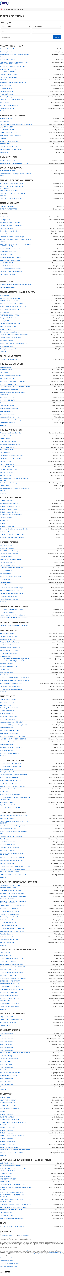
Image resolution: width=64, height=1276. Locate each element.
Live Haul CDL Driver (6, 254)
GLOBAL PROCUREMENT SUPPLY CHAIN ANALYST (15, 1204)
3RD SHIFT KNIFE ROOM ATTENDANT (11, 1166)
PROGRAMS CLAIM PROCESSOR (9, 74)
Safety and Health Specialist (8, 318)
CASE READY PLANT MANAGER (9, 847)
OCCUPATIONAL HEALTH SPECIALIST (11, 763)
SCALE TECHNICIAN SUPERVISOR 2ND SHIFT (14, 618)
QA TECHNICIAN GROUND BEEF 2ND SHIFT (13, 978)
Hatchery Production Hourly (8, 636)
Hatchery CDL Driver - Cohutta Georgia (12, 237)
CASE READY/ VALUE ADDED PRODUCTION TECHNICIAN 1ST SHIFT (13, 902)
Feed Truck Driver (5, 217)
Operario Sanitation (6, 518)
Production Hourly (5, 436)
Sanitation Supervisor (6, 1114)
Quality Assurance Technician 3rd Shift (12, 958)
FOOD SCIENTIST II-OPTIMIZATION (11, 1020)
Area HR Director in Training (9, 551)
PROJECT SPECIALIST (6, 1017)
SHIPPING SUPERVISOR (7, 1213)
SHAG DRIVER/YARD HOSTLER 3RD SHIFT (12, 931)
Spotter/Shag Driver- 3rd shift (9, 231)
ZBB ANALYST (4, 138)
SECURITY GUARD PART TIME (9, 209)
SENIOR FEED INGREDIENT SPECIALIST (12, 1226)
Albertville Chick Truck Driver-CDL (10, 257)
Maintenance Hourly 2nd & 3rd (9, 417)
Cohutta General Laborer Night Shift (11, 455)
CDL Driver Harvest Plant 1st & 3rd (10, 269)
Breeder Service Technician (8, 666)
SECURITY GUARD (5, 329)
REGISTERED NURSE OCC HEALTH (10, 808)
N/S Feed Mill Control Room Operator (11, 689)
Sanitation (3, 523)
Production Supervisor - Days (9, 940)
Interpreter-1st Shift (6, 545)
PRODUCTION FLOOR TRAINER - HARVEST (13, 906)
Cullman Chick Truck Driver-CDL (10, 260)
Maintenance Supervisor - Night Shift (11, 722)
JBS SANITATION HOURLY (8, 1100)
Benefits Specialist (5, 574)
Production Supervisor (7, 863)
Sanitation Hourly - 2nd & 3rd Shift (10, 506)
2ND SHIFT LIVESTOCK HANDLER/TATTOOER (14, 163)
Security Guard (4, 121)
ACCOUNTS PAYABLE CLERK (8, 77)
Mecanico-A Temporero (7, 639)
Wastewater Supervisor (7, 340)
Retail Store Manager (6, 1056)
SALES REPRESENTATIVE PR (8, 1075)
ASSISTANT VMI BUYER (7, 206)
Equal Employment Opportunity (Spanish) (9, 1266)
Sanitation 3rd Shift (6, 501)
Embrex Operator (5, 656)
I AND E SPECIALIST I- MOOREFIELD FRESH (13, 739)
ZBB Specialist (4, 102)
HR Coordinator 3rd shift (7, 562)
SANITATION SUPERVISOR (8, 1117)
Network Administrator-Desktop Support (12, 615)
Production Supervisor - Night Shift (11, 836)
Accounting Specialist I (7, 108)
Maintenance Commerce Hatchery (10, 420)
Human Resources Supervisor (9, 585)
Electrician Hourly (5, 705)
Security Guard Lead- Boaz (8, 772)
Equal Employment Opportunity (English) (9, 1263)
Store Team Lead (5, 1061)
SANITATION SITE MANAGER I (9, 1120)
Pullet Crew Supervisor (7, 934)
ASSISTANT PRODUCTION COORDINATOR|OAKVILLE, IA (9, 70)
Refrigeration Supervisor (7, 719)
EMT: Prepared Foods (6, 802)
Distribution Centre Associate (9, 1058)
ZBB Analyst (3, 80)
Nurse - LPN (4, 792)
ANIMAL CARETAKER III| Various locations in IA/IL (15, 680)
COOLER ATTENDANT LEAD (8, 147)
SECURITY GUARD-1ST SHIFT (9, 141)
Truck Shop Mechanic (6, 750)
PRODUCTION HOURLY (7, 439)
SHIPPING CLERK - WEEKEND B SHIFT (11, 149)
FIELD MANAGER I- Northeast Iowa (10, 683)
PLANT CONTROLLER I (7, 85)
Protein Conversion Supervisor (9, 937)
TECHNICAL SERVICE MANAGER (9, 872)
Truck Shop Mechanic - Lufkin (9, 708)
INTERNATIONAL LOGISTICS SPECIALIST (12, 1192)
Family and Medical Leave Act (6, 1260)
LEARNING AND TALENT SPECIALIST (11, 568)
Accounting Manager (6, 91)
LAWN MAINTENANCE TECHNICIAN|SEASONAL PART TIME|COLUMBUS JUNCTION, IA (15, 660)
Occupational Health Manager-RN (10, 766)
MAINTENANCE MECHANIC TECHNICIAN (12, 381)
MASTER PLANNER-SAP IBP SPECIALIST (12, 1218)
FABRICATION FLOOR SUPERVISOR (10, 914)
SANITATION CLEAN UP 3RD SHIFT (11, 515)
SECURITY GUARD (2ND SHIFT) (9, 133)
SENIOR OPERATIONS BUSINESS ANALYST (13, 183)
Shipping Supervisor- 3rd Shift (9, 917)
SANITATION (4, 520)
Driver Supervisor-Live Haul (8, 653)
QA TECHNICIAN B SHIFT (7, 953)
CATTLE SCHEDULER (6, 1215)
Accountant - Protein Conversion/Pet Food (13, 83)
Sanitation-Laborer (6, 118)
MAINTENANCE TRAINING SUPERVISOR (12, 736)
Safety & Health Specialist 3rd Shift (10, 780)
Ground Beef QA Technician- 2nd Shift (11, 989)
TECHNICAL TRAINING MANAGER (10, 576)
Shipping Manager (5, 1176)
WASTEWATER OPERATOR (8, 326)
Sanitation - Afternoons (7, 532)
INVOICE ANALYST (5, 1182)
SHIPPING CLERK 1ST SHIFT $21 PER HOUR (13, 1207)
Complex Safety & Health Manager (10, 338)
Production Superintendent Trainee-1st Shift (14, 815)
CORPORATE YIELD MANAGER (9, 191)
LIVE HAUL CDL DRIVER (7, 228)
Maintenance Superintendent (9, 733)
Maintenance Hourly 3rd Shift (9, 390)
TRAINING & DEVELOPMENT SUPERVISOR (13, 858)
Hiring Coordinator (6, 582)
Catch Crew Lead (5, 675)
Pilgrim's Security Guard (7, 805)
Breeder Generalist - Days (8, 252)
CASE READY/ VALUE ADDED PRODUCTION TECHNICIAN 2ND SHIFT (13, 897)
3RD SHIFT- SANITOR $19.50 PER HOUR (12, 537)
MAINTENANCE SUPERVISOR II (9, 730)
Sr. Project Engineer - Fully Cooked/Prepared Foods (15, 284)
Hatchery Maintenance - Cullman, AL (11, 747)
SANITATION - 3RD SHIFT (8, 1106)
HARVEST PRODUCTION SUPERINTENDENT (13, 875)
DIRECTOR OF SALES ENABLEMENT (11, 198)
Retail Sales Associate (6, 1033)
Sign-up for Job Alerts (22, 1235)
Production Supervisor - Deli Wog (10, 891)
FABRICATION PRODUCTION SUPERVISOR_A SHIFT (15, 866)
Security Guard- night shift (8, 349)
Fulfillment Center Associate (8, 359)
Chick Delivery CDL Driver (8, 274)
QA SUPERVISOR (5, 1001)
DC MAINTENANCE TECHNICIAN (10, 911)
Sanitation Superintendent (8, 1141)
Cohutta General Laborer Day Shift (10, 458)
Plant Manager (4, 839)
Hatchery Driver (5, 234)
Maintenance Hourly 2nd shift (9, 408)
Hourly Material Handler (7, 467)
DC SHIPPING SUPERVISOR (8, 923)
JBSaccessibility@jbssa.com (27, 1250)
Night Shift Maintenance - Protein (10, 376)
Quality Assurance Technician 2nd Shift (12, 964)
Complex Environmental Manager (10, 323)
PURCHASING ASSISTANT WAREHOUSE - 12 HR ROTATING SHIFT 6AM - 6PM (14, 63)
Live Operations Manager (8, 645)
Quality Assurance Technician (9, 995)
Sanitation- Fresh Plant (7, 526)
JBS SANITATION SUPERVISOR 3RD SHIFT (13, 1136)
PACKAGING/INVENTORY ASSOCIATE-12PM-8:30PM (16, 124)
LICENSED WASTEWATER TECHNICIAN (12, 928)
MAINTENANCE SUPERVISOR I (9, 753)
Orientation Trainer (6, 557)
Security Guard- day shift (7, 346)
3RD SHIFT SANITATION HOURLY (10, 298)
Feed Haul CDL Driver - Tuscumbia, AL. (12, 249)
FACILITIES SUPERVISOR (7, 171)
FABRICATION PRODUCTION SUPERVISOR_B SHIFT (15, 869)
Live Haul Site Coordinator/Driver (10, 686)
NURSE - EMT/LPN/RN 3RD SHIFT (10, 794)
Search (57, 37)
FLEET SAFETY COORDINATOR (9, 315)
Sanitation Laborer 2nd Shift (8, 512)
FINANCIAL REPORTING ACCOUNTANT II (12, 100)
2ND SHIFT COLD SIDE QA (8, 975)
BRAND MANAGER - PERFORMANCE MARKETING (15, 1053)
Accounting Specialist (6, 52)
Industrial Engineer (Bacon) (8, 829)
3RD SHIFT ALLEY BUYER (7, 160)
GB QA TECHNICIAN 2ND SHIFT (9, 984)
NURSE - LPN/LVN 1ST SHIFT (9, 777)
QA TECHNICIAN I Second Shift (9, 1006)
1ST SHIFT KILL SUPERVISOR (9, 908)
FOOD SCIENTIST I (5, 1025)
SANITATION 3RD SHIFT (7, 1103)
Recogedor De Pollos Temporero (10, 642)
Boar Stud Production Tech (8, 470)
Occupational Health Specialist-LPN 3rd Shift (13, 775)
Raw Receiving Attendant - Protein (10, 444)
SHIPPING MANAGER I (7, 818)
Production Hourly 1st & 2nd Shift (10, 433)
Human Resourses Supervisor (9, 599)
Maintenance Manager (7, 745)
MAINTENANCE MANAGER (8, 850)
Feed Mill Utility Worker (7, 633)
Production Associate (6, 472)
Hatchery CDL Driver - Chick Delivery (11, 225)
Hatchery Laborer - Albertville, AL (10, 648)
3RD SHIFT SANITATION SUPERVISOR (11, 304)
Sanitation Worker (5, 1097)
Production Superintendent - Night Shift (12, 826)
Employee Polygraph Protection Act (8, 1257)
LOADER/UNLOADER (6, 127)
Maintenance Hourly (6, 367)
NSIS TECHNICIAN (5, 956)
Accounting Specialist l (7, 49)
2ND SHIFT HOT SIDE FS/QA (8, 970)
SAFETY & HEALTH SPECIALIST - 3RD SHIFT (13, 306)
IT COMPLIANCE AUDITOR (8, 612)
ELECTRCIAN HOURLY (6, 370)
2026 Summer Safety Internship (9, 309)
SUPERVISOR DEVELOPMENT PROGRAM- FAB (14, 626)
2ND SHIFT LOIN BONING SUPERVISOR (12, 893)
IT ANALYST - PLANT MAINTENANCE (11, 609)
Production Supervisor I (7, 842)
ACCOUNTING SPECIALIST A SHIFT (10, 565)
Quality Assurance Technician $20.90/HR (12, 967)
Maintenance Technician (7, 423)
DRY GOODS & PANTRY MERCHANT (11, 1210)
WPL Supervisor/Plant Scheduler (10, 1073)
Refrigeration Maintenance (8, 716)
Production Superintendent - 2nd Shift (11, 860)
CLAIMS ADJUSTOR (6, 88)
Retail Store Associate (6, 1036)
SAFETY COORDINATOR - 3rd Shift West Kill (13, 343)
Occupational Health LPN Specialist (10, 789)
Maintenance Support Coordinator (10, 135)
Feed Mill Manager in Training (9, 650)
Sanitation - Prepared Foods (8, 509)
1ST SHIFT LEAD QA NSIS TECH (9, 998)
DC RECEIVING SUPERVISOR (8, 925)
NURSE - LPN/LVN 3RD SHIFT (9, 783)
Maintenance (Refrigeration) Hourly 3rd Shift (14, 725)
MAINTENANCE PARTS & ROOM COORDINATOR (15, 387)
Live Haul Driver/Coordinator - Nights (11, 271)
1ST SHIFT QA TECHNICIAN (8, 992)
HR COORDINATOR (6, 571)
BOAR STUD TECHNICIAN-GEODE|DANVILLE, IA (15, 678)
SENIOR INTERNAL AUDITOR (9, 105)
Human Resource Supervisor (9, 596)
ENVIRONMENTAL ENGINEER (9, 301)
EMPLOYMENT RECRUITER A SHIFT (11, 559)
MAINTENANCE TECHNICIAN (9, 384)
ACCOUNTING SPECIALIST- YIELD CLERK (12, 67)
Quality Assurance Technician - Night (11, 972)
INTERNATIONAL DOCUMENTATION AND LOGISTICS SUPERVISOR (13, 1169)
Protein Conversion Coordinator (10, 920)
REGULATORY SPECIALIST (8, 1022)
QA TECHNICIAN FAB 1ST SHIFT (10, 981)
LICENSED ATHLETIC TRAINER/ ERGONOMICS (14, 335)
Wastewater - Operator (7, 403)
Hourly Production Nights (8, 441)
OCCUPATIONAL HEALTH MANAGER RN (12, 786)
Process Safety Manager (7, 287)
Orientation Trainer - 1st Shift (9, 554)
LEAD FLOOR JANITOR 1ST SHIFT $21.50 (12, 535)
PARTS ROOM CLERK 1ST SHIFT (9, 130)
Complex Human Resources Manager (11, 588)
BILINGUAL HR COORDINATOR (9, 590)
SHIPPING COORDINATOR (8, 888)
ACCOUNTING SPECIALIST (8, 59)
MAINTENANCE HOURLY (7, 373)
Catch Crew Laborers (6, 672)
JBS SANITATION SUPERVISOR (9, 1108)
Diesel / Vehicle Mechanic (7, 406)
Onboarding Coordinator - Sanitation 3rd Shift (14, 529)
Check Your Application (7, 1235)
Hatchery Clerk (4, 669)
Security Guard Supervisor (8, 845)
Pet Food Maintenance (7, 711)
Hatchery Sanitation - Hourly (9, 503)
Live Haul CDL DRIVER (6, 263)
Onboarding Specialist (7, 548)
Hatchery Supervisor (6, 663)
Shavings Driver (5, 220)
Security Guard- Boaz (6, 769)
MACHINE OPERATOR (6, 453)
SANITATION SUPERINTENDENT (10, 1147)
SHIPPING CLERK (5, 144)
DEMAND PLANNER (6, 1173)
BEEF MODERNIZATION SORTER (10, 987)
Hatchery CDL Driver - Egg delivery (10, 222)
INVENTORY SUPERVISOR (8, 1179)
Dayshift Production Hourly (8, 483)
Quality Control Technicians (8, 961)
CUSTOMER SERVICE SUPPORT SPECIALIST (13, 1185)
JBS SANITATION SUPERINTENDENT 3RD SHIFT (15, 1150)
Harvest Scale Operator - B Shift (10, 885)
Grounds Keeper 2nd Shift (8, 699)
